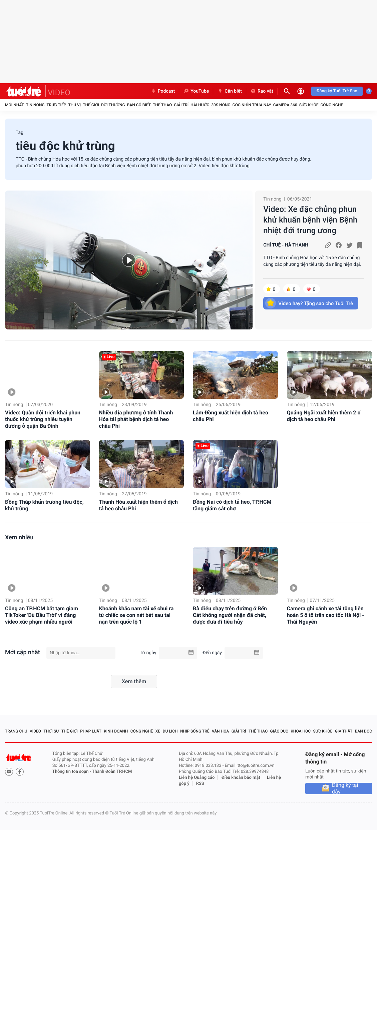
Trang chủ (16, 731)
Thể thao (162, 105)
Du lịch (170, 731)
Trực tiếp (56, 105)
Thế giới (91, 105)
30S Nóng (220, 105)
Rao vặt (261, 91)
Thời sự (51, 731)
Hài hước (200, 105)
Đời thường (113, 105)
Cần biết (229, 91)
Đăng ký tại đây (345, 788)
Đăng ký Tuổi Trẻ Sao (337, 91)
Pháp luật (90, 731)
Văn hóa (220, 731)
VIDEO (59, 92)
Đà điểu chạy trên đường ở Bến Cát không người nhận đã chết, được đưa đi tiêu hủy (230, 615)
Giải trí (181, 105)
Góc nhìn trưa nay (252, 105)
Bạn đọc (363, 731)
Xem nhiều (19, 537)
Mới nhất (14, 105)
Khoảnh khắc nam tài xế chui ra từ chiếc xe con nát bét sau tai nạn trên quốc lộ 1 (136, 615)
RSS (200, 783)
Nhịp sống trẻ (195, 731)
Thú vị (74, 105)
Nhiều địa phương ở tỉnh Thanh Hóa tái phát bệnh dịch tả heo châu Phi (136, 419)
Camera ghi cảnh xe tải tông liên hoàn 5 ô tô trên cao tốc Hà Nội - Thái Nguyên (325, 615)
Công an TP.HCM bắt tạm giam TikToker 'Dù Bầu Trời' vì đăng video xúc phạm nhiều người (41, 615)
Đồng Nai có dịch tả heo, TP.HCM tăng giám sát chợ (232, 505)
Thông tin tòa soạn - (72, 771)
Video (35, 731)
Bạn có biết (139, 105)
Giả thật (344, 731)
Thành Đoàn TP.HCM (112, 771)
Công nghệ (331, 105)
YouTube (196, 91)
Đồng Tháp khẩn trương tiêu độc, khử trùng (44, 505)
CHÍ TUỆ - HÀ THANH (285, 245)
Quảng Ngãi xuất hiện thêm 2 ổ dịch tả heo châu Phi (324, 415)
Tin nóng (35, 105)
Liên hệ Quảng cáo (197, 777)
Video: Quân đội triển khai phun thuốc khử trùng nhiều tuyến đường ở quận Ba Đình (42, 419)
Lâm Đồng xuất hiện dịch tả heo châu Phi (230, 415)
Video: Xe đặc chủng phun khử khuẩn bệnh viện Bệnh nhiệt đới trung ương (310, 220)
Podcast (162, 91)
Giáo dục (279, 731)
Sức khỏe (309, 105)
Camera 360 (285, 105)
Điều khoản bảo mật (241, 777)
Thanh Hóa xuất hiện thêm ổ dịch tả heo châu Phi (138, 505)
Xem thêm (134, 681)
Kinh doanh (116, 731)
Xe (157, 731)
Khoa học (301, 731)
